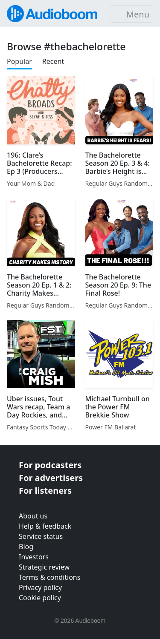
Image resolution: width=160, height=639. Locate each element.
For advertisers (51, 478)
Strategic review (44, 567)
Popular (19, 61)
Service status (41, 536)
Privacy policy (40, 587)
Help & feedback (45, 526)
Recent (53, 61)
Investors (34, 556)
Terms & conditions (49, 577)
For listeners (45, 490)
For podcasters (50, 465)
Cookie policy (40, 597)
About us (33, 516)
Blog (26, 546)
